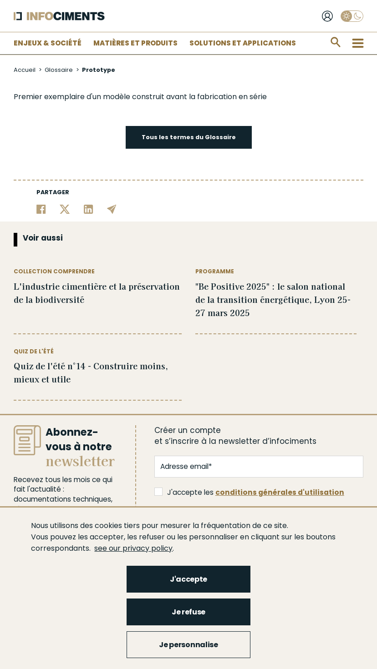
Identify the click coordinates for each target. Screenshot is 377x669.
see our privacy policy (133, 548)
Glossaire (59, 69)
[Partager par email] (112, 208)
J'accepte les (249, 492)
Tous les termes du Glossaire (189, 137)
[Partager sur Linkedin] (88, 208)
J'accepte (188, 579)
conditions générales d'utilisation (279, 492)
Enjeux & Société (48, 43)
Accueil (25, 69)
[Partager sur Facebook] (41, 208)
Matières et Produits (135, 43)
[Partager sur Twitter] (65, 208)
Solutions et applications (242, 43)
